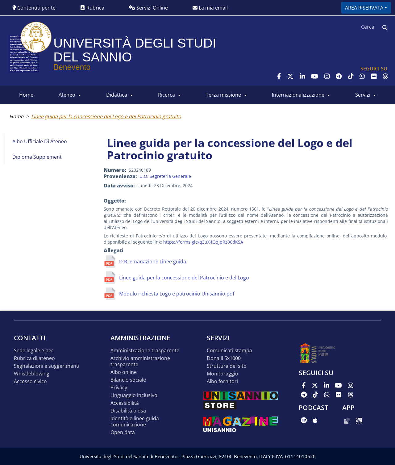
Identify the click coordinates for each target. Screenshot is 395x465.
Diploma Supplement (37, 156)
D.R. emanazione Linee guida (152, 261)
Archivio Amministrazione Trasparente (140, 361)
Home (16, 116)
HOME (26, 94)
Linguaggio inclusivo (133, 395)
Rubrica (92, 7)
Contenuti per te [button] (34, 7)
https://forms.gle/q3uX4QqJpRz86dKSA (203, 242)
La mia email (210, 7)
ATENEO (67, 94)
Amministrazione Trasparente (144, 350)
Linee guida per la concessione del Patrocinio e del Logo (184, 277)
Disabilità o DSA (128, 411)
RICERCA (166, 94)
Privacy (118, 387)
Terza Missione (223, 94)
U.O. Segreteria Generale (165, 176)
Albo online (123, 372)
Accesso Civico (30, 381)
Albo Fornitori (222, 381)
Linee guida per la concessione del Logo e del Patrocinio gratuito (106, 116)
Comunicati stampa (229, 350)
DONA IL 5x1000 (224, 358)
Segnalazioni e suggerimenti (46, 366)
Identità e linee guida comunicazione (134, 421)
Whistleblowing (31, 374)
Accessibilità (124, 403)
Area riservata (364, 7)
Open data (122, 432)
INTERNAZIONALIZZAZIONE (298, 94)
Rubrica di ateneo (34, 358)
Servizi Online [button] (148, 7)
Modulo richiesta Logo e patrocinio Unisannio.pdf (176, 294)
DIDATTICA (116, 94)
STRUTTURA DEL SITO (227, 366)
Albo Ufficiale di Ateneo (39, 141)
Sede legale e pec (34, 350)
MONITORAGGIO (222, 374)
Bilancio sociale (128, 380)
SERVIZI (362, 94)
